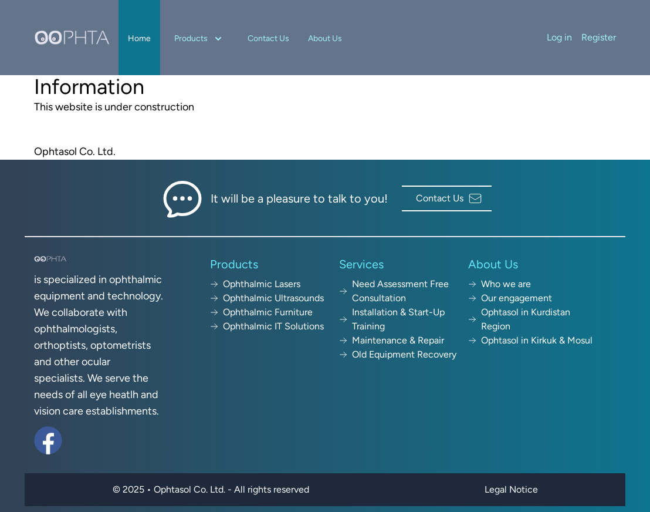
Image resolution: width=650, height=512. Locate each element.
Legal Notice (511, 489)
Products (199, 39)
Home (139, 38)
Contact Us (268, 38)
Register (598, 37)
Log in (559, 37)
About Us (325, 38)
